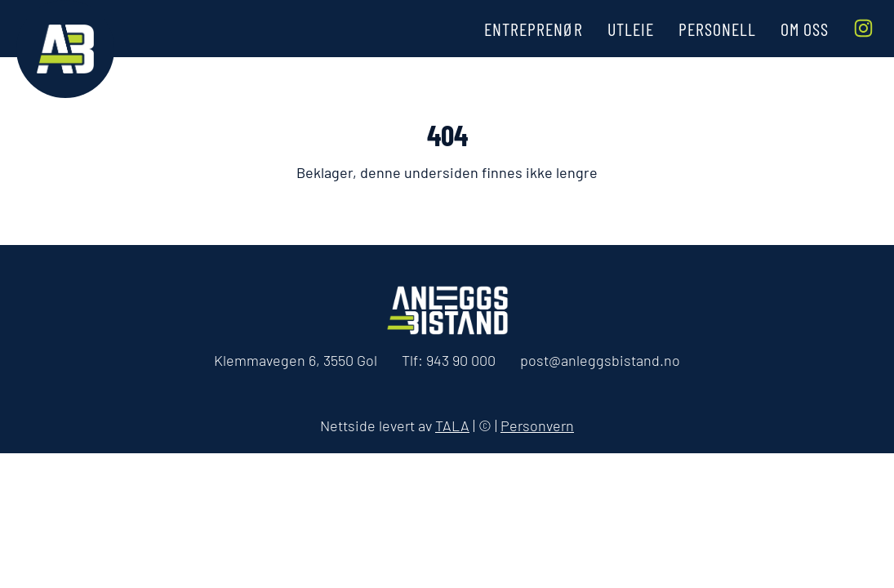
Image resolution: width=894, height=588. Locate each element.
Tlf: (449, 360)
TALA (452, 425)
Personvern (537, 425)
